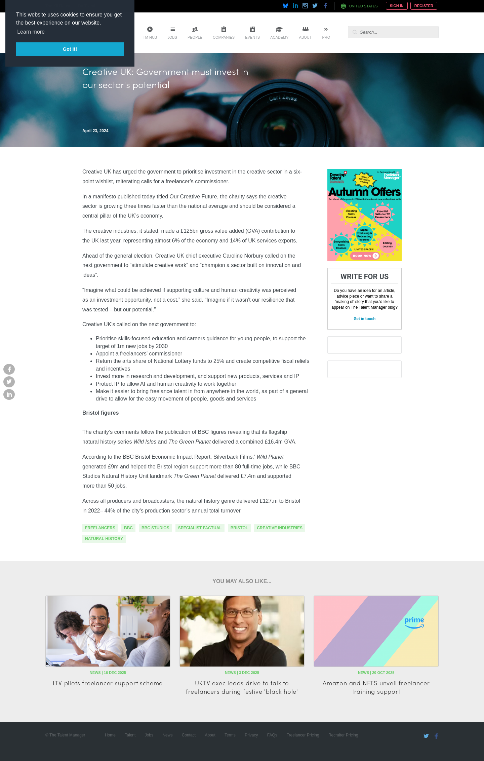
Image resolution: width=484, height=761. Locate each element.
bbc (128, 528)
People (195, 37)
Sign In (397, 6)
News (167, 735)
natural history (104, 538)
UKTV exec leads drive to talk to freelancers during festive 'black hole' (242, 687)
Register (423, 6)
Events (252, 37)
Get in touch (364, 318)
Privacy (251, 735)
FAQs (272, 735)
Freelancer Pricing (302, 735)
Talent (130, 735)
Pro (326, 37)
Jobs (172, 37)
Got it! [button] (70, 49)
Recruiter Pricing (343, 735)
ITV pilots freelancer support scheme (108, 683)
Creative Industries (279, 528)
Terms (230, 735)
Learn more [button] (31, 32)
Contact (189, 735)
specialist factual (200, 528)
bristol (239, 528)
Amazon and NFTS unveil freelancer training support (376, 687)
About (305, 37)
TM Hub (150, 37)
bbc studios (155, 528)
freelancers (100, 528)
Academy (279, 37)
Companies (224, 37)
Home (110, 735)
